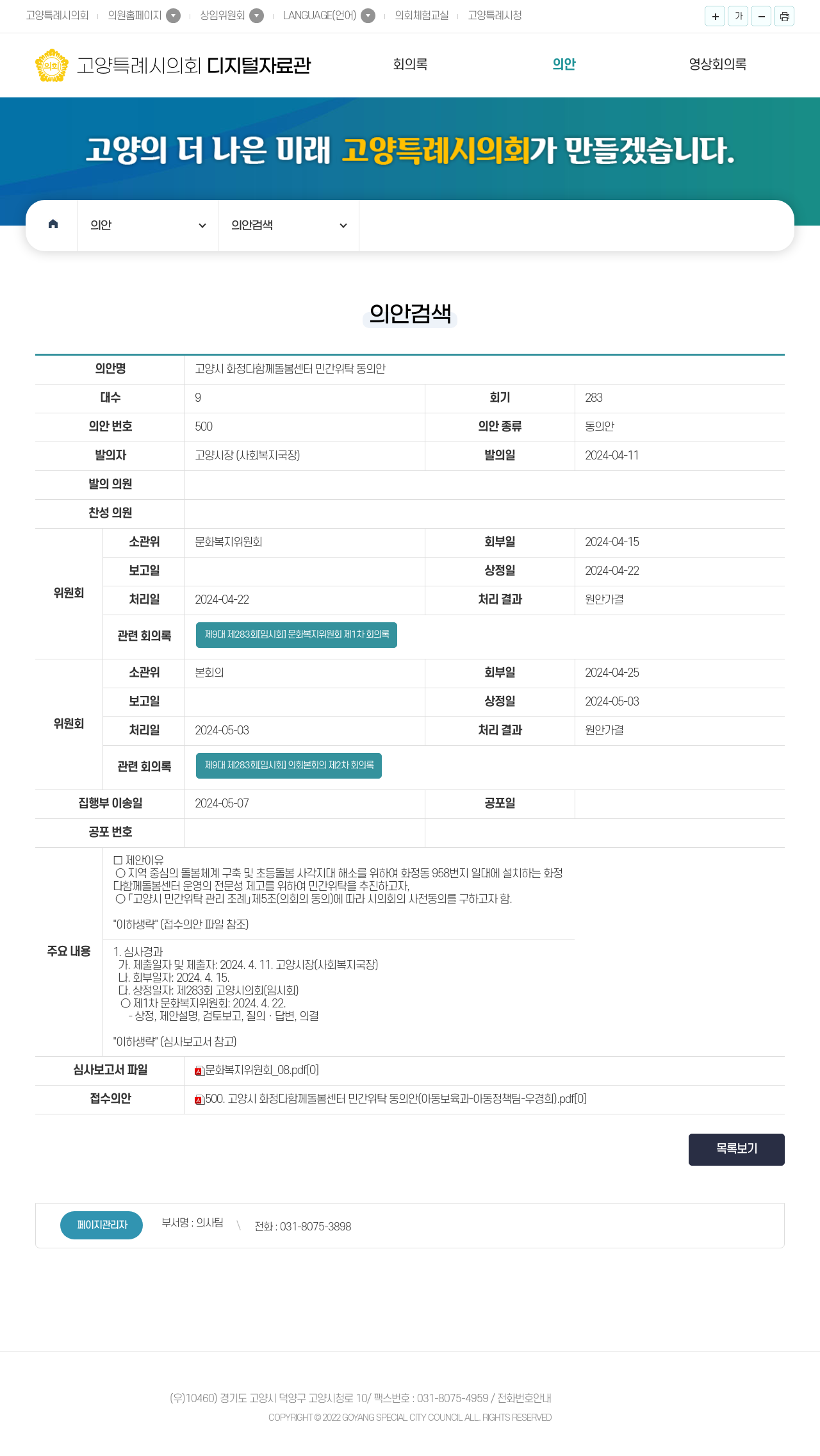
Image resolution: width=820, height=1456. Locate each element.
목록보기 (736, 1149)
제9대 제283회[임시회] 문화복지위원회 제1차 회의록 (296, 634)
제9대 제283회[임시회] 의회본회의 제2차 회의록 (288, 765)
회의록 (410, 65)
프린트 (784, 16)
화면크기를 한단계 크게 (715, 16)
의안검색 (251, 225)
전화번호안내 (524, 1399)
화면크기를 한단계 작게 (761, 16)
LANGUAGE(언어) (319, 16)
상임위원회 (222, 16)
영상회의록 (717, 65)
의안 (563, 65)
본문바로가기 (0, 0)
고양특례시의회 (57, 16)
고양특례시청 (494, 16)
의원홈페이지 (134, 16)
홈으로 (52, 225)
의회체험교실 (421, 16)
